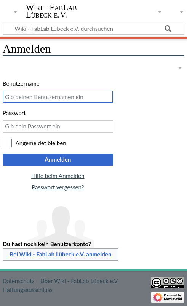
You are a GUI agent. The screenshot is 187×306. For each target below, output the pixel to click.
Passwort (14, 112)
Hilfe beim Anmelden (58, 175)
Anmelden (58, 159)
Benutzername (21, 83)
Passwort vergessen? (58, 187)
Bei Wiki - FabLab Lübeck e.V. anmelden (60, 254)
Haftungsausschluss (28, 289)
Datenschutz (19, 280)
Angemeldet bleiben (41, 142)
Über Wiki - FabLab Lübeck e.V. (79, 280)
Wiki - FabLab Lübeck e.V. (51, 11)
